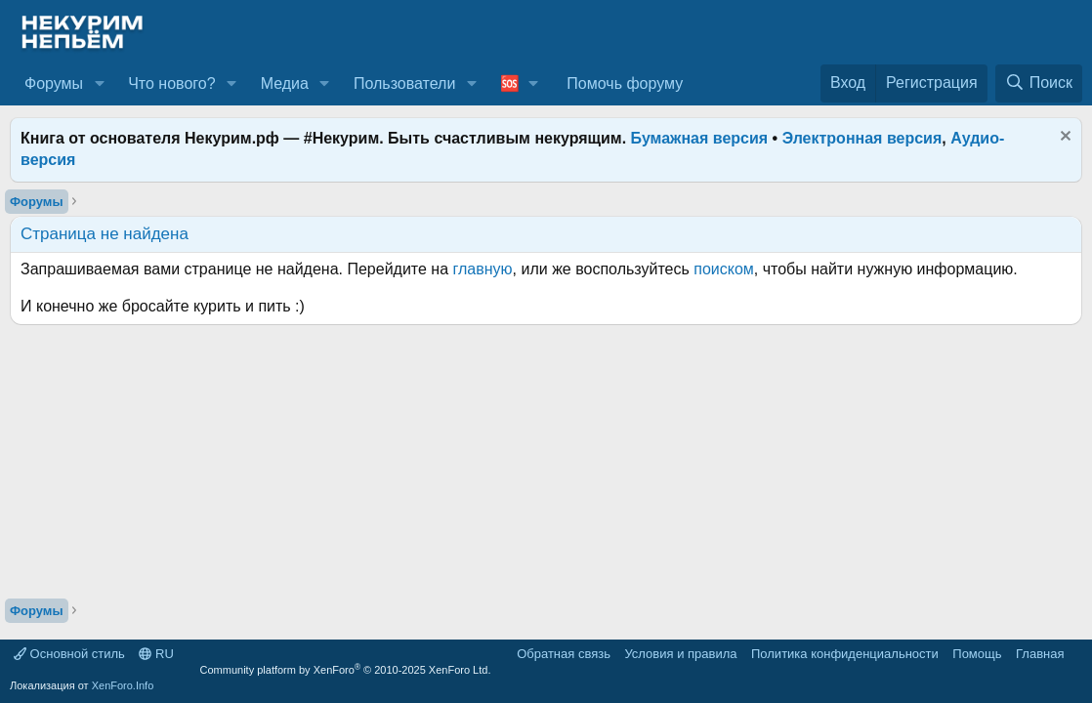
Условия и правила (680, 653)
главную (483, 269)
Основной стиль (69, 653)
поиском (723, 269)
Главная (1040, 653)
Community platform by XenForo (345, 670)
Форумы (53, 83)
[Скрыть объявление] (1063, 138)
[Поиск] (1038, 83)
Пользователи (404, 83)
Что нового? (171, 83)
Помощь (976, 653)
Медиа (285, 83)
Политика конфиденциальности (845, 653)
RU (156, 653)
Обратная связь (563, 653)
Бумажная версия (700, 138)
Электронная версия (862, 138)
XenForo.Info (123, 685)
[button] (99, 84)
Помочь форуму (625, 83)
